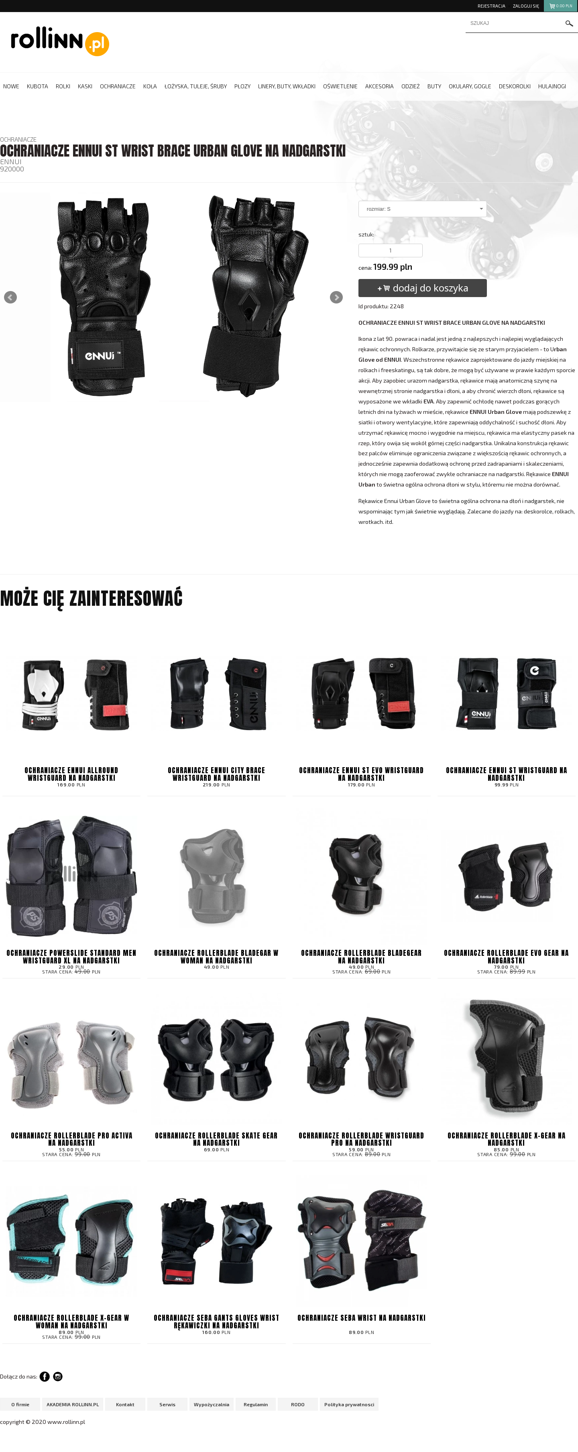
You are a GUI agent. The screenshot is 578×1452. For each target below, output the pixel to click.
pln (560, 7)
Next (336, 297)
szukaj (569, 23)
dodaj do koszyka (422, 287)
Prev (10, 297)
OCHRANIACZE (18, 139)
